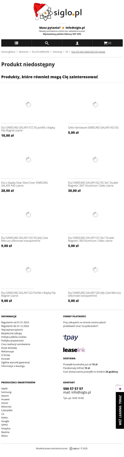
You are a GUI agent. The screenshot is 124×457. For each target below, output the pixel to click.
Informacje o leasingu (13, 366)
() (107, 43)
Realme (5, 432)
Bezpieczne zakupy (11, 333)
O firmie (5, 355)
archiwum (6, 455)
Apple (4, 388)
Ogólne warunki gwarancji (15, 362)
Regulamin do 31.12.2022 (15, 326)
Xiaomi (5, 395)
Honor (4, 403)
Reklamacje (7, 351)
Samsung (57, 51)
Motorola (6, 406)
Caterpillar (7, 410)
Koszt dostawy (9, 347)
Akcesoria (23, 51)
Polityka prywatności (12, 340)
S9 (66, 51)
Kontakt (5, 358)
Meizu (4, 435)
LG (2, 414)
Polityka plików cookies (14, 337)
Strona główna (8, 51)
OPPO (4, 424)
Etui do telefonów (40, 51)
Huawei (5, 399)
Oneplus (6, 428)
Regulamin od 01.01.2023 (15, 322)
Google (5, 421)
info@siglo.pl (75, 28)
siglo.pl (74, 448)
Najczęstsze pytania (12, 329)
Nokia (4, 417)
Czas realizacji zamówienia (15, 344)
